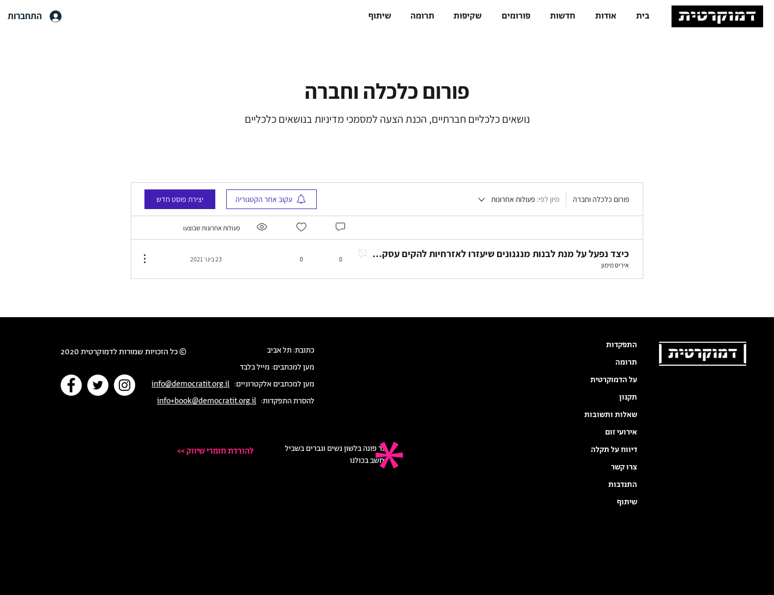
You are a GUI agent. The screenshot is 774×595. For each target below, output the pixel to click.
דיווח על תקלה (614, 449)
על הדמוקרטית (613, 379)
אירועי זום (621, 432)
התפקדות (621, 345)
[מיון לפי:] (517, 199)
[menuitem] (271, 199)
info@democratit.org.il (190, 384)
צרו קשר (624, 467)
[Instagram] (124, 385)
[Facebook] (71, 385)
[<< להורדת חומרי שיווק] (206, 451)
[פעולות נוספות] (150, 258)
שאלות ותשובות (610, 414)
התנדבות (622, 484)
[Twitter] (97, 385)
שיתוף (627, 502)
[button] (605, 16)
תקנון (628, 397)
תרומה (626, 362)
